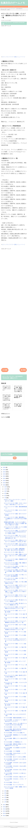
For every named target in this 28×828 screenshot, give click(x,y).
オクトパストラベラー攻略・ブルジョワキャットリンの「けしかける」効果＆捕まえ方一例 (15, 545)
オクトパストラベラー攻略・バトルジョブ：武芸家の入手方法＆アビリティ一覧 (15, 629)
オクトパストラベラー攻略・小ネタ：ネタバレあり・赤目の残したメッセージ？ (15, 504)
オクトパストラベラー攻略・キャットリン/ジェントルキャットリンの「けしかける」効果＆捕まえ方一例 (15, 537)
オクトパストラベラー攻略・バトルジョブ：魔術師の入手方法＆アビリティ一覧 (15, 621)
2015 (4, 809)
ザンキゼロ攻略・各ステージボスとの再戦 (15, 756)
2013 (4, 813)
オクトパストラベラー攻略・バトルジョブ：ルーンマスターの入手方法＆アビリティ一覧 (15, 640)
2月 (5, 799)
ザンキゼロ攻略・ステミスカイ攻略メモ (14, 732)
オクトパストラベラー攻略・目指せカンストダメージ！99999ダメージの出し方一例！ (15, 541)
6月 (5, 791)
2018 (4, 484)
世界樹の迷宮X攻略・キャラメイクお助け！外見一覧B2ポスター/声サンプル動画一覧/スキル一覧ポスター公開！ (15, 523)
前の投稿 (23, 370)
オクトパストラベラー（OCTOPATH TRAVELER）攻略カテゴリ (12, 377)
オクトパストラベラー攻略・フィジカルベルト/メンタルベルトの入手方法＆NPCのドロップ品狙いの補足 (15, 532)
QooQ (16, 827)
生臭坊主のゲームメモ (13, 2)
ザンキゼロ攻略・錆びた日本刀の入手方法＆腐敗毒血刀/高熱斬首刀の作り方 (15, 730)
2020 (4, 480)
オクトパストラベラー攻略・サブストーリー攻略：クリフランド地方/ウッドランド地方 (15, 596)
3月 (5, 797)
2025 (4, 469)
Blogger (16, 822)
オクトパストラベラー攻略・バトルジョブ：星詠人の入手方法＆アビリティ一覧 (15, 607)
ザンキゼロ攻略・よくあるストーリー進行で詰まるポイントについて (15, 720)
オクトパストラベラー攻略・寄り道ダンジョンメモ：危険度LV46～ (15, 600)
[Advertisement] (14, 41)
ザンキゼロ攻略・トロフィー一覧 (12, 727)
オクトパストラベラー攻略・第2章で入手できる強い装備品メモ (15, 676)
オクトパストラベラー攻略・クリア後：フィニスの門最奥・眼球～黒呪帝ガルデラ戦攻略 (15, 571)
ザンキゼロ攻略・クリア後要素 (12, 751)
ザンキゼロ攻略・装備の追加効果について (15, 717)
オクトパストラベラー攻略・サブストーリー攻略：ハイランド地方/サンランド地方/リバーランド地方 (15, 591)
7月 (5, 497)
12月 (5, 486)
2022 (4, 476)
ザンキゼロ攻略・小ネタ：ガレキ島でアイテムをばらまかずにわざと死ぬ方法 (15, 724)
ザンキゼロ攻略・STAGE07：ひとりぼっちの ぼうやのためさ (15, 759)
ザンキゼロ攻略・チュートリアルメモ (13, 784)
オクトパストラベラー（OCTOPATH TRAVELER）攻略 (13, 23)
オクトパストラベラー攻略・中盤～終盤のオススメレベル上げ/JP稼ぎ (15, 563)
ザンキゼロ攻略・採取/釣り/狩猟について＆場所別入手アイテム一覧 (15, 744)
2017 (4, 804)
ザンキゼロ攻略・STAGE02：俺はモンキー (15, 776)
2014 (4, 811)
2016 (4, 806)
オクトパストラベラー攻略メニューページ (13, 56)
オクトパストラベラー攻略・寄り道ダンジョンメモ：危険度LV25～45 (15, 604)
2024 (4, 471)
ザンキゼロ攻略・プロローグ (11, 782)
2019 (4, 482)
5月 (5, 793)
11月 (5, 489)
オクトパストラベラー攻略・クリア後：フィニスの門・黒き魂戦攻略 (15, 575)
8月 (5, 495)
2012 (4, 815)
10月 (5, 491)
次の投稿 (4, 370)
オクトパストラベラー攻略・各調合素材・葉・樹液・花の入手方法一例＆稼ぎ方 (15, 549)
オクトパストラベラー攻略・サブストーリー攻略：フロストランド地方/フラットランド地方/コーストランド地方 (15, 587)
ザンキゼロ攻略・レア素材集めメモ (13, 742)
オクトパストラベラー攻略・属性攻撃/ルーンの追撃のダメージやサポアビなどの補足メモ (15, 519)
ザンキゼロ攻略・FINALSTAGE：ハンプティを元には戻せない (15, 754)
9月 (5, 493)
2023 (4, 474)
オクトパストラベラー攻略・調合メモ (13, 552)
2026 (4, 467)
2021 (4, 478)
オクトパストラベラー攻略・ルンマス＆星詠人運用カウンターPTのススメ (15, 527)
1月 (5, 801)
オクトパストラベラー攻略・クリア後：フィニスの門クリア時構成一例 (15, 567)
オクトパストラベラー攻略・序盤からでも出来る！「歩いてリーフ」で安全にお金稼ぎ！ (15, 556)
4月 (5, 795)
